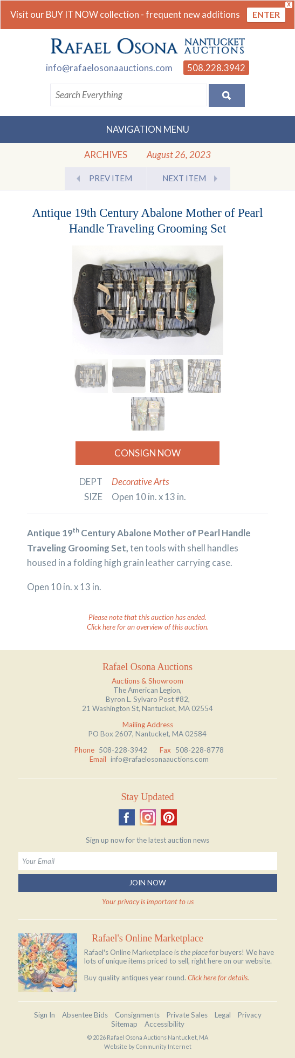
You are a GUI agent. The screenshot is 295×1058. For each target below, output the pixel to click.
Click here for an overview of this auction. (148, 627)
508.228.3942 (216, 67)
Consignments (137, 1015)
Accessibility (164, 1024)
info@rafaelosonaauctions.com (109, 67)
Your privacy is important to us (148, 901)
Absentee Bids (85, 1015)
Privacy (250, 1015)
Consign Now (147, 453)
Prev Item (110, 178)
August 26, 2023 (179, 154)
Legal (223, 1015)
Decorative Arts (140, 481)
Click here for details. (218, 977)
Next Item (184, 178)
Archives (105, 154)
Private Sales (187, 1015)
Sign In (44, 1015)
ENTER (266, 14)
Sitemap (124, 1024)
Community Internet (163, 1046)
